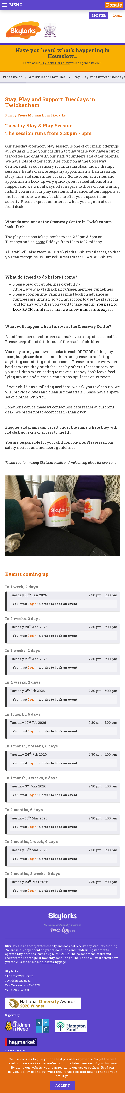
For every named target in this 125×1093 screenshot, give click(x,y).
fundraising (50, 962)
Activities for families (47, 77)
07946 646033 (17, 990)
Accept (62, 1085)
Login (117, 15)
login (32, 604)
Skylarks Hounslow (55, 63)
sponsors (20, 1050)
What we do (13, 77)
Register (99, 15)
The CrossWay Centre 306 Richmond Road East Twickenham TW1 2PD (22, 978)
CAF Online (67, 954)
